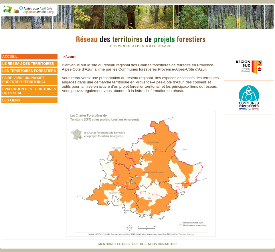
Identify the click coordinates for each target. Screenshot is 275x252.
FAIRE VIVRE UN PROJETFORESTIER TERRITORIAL (24, 80)
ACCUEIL (9, 57)
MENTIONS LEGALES (114, 244)
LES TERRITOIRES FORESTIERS (29, 71)
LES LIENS (11, 100)
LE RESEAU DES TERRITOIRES (28, 64)
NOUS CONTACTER (162, 244)
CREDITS (139, 244)
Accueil (71, 56)
